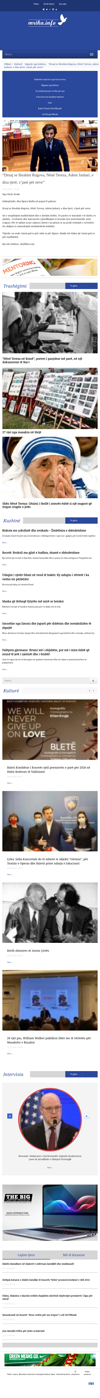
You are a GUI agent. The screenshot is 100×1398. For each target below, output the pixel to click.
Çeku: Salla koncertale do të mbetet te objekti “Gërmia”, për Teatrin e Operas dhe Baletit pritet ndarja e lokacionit (47, 861)
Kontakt (62, 4)
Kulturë (18, 64)
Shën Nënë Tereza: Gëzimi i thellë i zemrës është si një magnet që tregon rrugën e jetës (47, 505)
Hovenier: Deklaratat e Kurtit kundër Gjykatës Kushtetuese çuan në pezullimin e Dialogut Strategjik (50, 1158)
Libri (50, 103)
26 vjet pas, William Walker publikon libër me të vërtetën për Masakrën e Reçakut (49, 1040)
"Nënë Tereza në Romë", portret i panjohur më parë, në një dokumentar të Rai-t (42, 360)
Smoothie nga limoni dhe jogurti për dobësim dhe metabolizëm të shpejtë (46, 626)
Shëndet (59, 1374)
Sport (53, 1374)
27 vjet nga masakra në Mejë (21, 432)
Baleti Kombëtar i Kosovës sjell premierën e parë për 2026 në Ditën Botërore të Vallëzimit (48, 770)
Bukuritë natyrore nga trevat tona (50, 79)
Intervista (13, 1074)
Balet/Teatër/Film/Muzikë (50, 109)
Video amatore (87, 1373)
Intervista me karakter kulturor (50, 97)
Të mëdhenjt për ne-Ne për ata (50, 91)
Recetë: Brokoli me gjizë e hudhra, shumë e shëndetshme (40, 552)
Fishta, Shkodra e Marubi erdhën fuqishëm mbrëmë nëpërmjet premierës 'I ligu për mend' (47, 1297)
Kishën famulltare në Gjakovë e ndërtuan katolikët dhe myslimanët (38, 1263)
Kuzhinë (11, 521)
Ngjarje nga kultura (35, 64)
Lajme (15, 1374)
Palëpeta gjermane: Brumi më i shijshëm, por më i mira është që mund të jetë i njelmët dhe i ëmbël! (45, 652)
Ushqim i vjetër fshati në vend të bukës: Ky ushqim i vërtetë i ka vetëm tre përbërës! (45, 577)
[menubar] (50, 97)
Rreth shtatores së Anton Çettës (28, 950)
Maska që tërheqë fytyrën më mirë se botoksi (33, 601)
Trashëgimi (15, 286)
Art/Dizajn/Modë (50, 114)
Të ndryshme (75, 1373)
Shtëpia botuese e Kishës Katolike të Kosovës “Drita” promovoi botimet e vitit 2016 (46, 1279)
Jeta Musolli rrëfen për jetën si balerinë (23, 1330)
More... (5, 542)
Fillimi (36, 4)
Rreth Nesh (49, 4)
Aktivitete (22, 1374)
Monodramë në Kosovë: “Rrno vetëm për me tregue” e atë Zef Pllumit (39, 1314)
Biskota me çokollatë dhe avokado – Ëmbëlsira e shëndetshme (44, 530)
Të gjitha (73, 286)
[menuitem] (50, 80)
